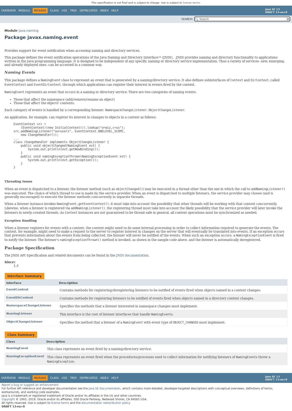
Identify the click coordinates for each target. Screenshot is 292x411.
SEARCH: (187, 19)
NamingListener (19, 313)
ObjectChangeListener (24, 321)
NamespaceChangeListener (28, 305)
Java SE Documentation (105, 388)
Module (24, 10)
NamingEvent (17, 348)
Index (104, 10)
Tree (73, 10)
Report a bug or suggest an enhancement (30, 384)
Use (64, 10)
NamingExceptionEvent (25, 356)
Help (114, 10)
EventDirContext (19, 297)
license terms (191, 2)
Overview (8, 10)
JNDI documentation (132, 255)
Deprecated (88, 10)
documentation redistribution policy (105, 402)
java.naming (28, 30)
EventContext (17, 289)
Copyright (8, 399)
